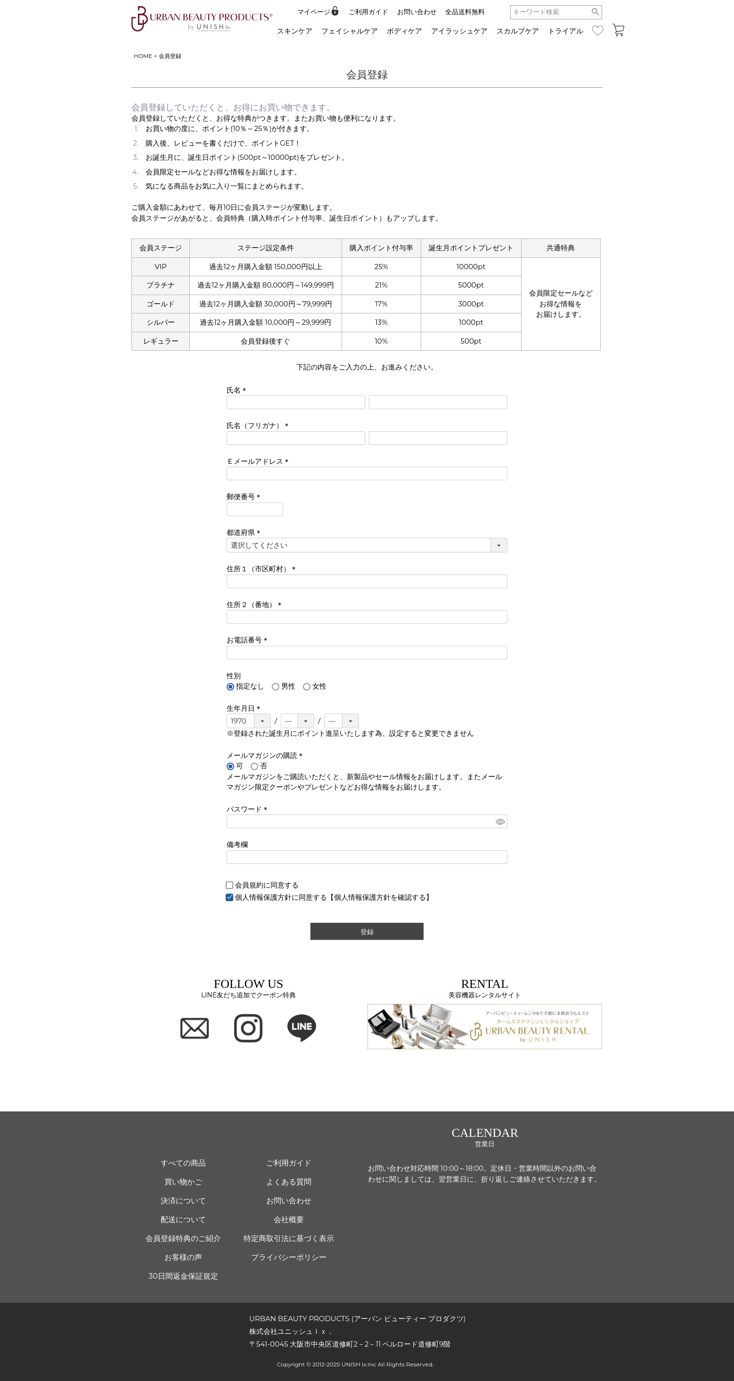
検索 (596, 12)
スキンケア (294, 30)
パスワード (249, 809)
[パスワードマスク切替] (500, 821)
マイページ (313, 12)
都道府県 (245, 532)
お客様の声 (183, 1257)
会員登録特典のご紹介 (183, 1238)
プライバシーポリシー (288, 1257)
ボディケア (404, 30)
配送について (183, 1219)
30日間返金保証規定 (183, 1276)
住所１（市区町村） (263, 568)
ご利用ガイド (368, 12)
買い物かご (183, 1181)
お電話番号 (249, 639)
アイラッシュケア (459, 30)
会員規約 (249, 884)
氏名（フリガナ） (259, 425)
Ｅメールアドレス (259, 461)
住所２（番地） (256, 604)
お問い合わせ (417, 12)
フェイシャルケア (349, 30)
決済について (183, 1200)
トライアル (565, 30)
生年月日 (245, 708)
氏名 (238, 390)
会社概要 (289, 1219)
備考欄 (237, 844)
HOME (143, 55)
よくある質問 (288, 1181)
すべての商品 (183, 1163)
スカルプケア (518, 30)
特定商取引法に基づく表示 (289, 1238)
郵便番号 (245, 496)
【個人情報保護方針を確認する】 (380, 897)
